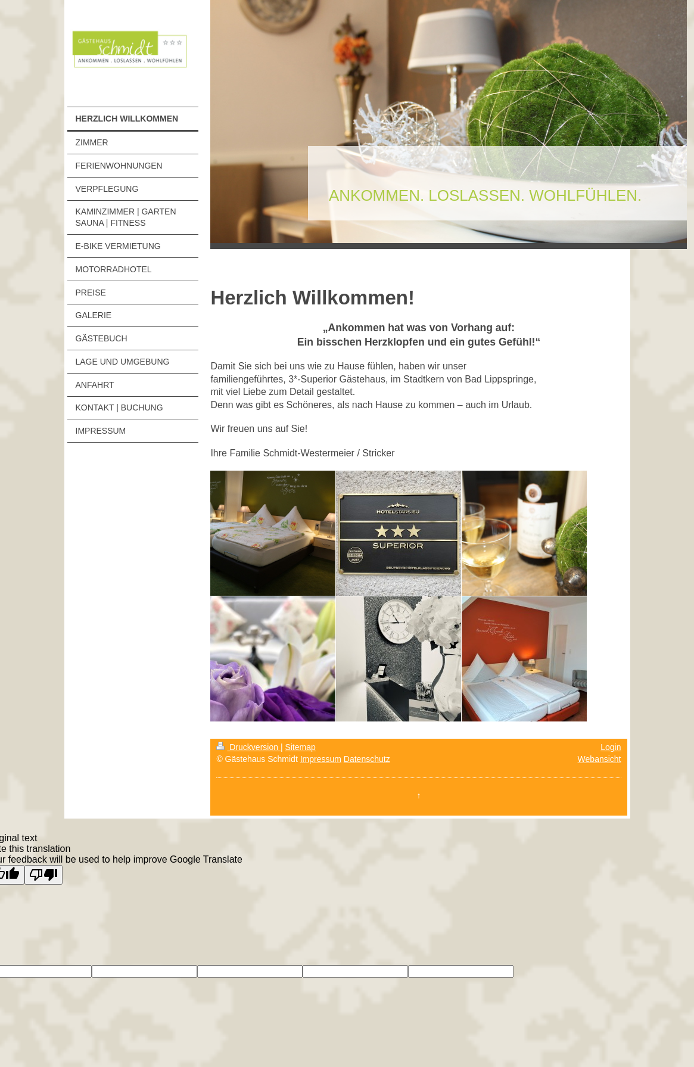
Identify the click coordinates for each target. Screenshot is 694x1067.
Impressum (320, 759)
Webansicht (599, 759)
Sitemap (300, 747)
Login (610, 747)
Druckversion (248, 747)
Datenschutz (367, 759)
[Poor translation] (43, 875)
